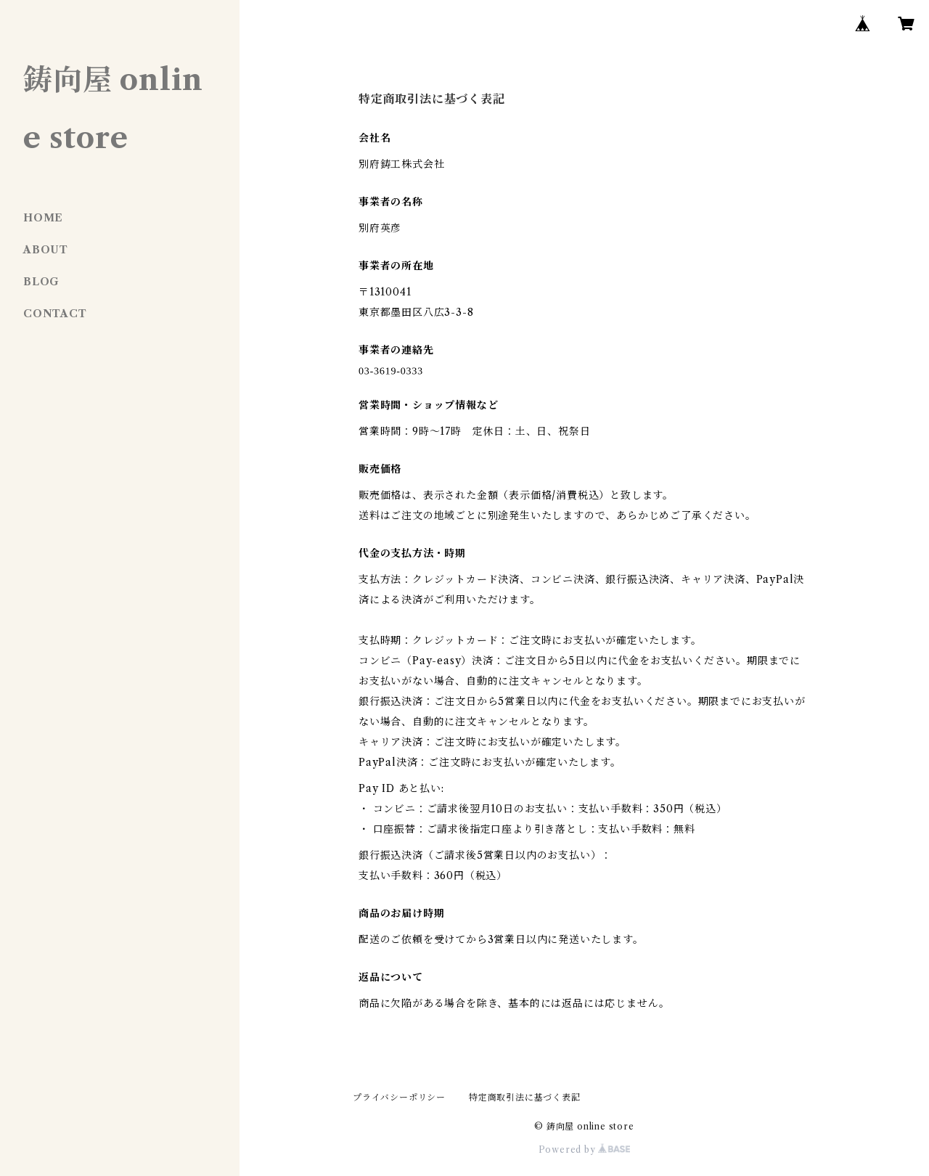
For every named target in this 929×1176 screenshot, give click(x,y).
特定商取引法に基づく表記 (525, 1097)
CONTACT (55, 313)
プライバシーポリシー (399, 1097)
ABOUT (45, 249)
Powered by (585, 1149)
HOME (43, 217)
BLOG (41, 281)
